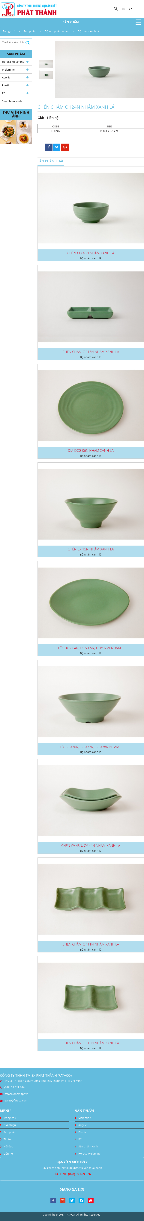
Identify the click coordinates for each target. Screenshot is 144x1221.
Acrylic (6, 77)
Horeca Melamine (13, 61)
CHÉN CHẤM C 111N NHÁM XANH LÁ (90, 944)
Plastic (6, 85)
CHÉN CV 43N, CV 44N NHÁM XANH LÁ (90, 845)
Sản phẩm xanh (12, 101)
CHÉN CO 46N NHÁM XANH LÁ (90, 253)
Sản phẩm (30, 31)
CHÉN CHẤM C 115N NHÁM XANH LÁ (90, 351)
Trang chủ (9, 31)
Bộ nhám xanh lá (88, 31)
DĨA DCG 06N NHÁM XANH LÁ (91, 450)
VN (131, 8)
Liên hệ (8, 1153)
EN (123, 8)
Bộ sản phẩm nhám (57, 31)
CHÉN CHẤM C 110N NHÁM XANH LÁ (90, 1043)
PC (3, 93)
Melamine (8, 69)
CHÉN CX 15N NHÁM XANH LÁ (91, 549)
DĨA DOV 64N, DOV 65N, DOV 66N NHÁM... (90, 648)
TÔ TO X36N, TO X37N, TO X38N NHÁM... (91, 746)
